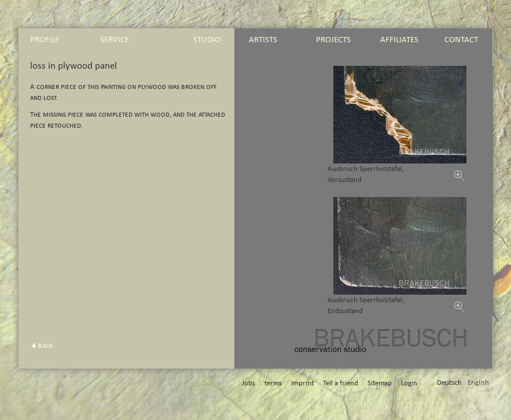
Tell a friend (340, 383)
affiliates (399, 39)
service (114, 39)
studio (206, 39)
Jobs (248, 383)
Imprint (302, 383)
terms (273, 383)
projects (333, 39)
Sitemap (379, 383)
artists (263, 39)
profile (44, 39)
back (45, 346)
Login (409, 383)
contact (461, 39)
